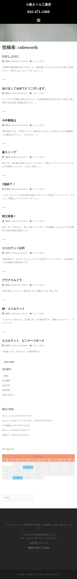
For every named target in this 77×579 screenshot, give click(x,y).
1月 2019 (38, 456)
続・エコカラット (13, 308)
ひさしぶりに (10, 56)
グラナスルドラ (12, 280)
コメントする (38, 61)
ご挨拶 (5, 376)
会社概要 (6, 381)
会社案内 (47, 525)
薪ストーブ (9, 152)
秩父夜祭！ (9, 216)
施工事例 (29, 525)
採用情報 (6, 390)
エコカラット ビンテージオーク (23, 340)
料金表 (38, 525)
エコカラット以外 (13, 248)
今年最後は (9, 120)
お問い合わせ (8, 395)
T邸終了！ (8, 184)
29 (18, 478)
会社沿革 (6, 385)
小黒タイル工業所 (38, 4)
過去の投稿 (9, 362)
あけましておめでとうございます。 (24, 88)
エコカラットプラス (14, 525)
